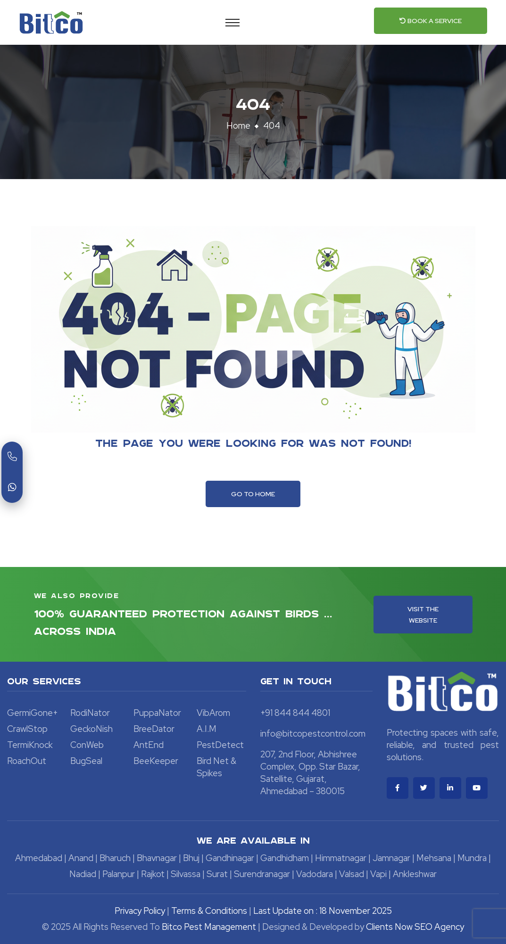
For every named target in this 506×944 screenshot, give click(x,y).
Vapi (378, 874)
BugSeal (86, 761)
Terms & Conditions (209, 911)
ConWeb (87, 745)
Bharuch (115, 858)
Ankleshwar (415, 874)
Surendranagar (262, 874)
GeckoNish (91, 729)
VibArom (213, 713)
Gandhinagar (230, 858)
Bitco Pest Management (210, 927)
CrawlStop (27, 729)
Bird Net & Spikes (216, 767)
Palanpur (118, 874)
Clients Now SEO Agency (415, 927)
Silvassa (185, 874)
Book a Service (430, 20)
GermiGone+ (32, 713)
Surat (217, 874)
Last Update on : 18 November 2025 (322, 911)
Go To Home (253, 494)
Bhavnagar (157, 858)
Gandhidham (284, 858)
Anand (80, 858)
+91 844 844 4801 (295, 713)
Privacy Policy (140, 911)
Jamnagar (391, 858)
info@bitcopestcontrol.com (312, 733)
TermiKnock (30, 745)
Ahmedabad (38, 858)
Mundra (472, 858)
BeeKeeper (155, 761)
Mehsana (433, 858)
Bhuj (191, 858)
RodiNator (90, 713)
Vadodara (314, 874)
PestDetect (220, 745)
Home (238, 125)
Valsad (351, 874)
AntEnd (148, 745)
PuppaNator (157, 713)
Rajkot (153, 874)
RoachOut (26, 761)
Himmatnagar (340, 858)
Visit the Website (423, 614)
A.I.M (206, 729)
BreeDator (153, 729)
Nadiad (82, 874)
